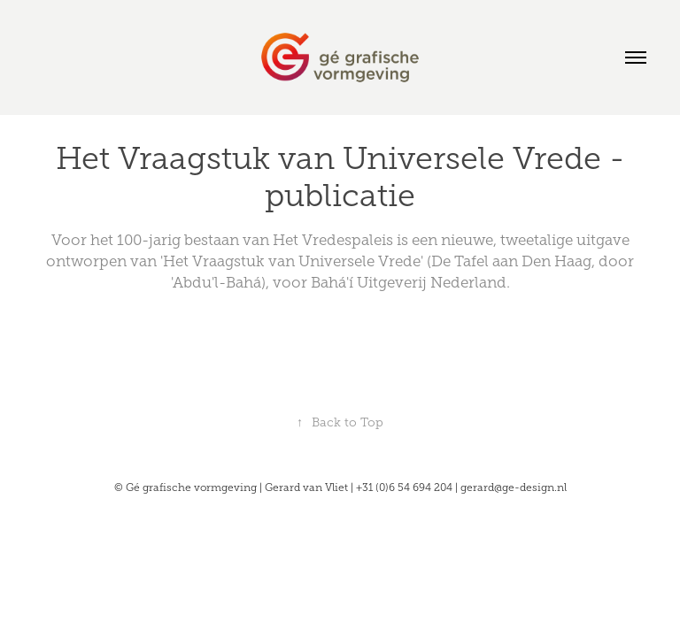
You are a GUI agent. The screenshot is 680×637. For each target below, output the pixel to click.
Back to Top (340, 422)
